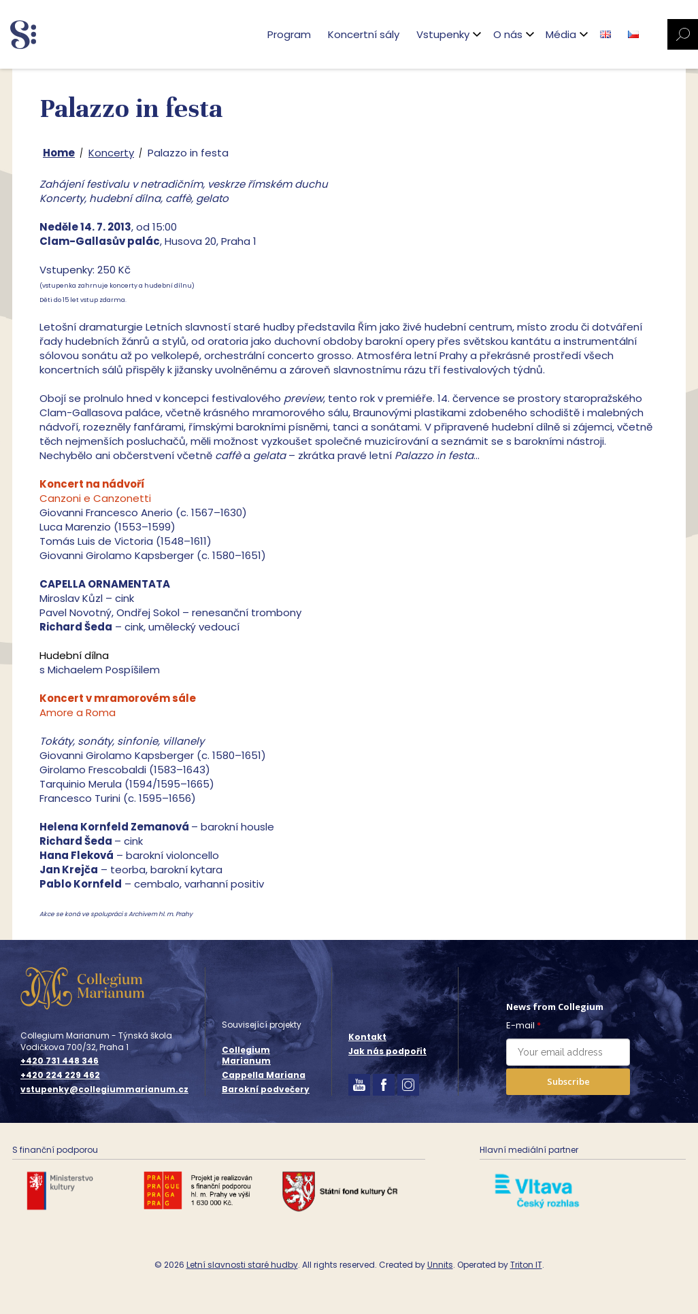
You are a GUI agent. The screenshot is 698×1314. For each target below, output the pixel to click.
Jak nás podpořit (387, 1051)
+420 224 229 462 (60, 1075)
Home (59, 153)
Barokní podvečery (266, 1089)
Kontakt (367, 1037)
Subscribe (568, 1081)
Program (289, 34)
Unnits (440, 1264)
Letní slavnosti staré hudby (242, 1264)
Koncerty (111, 153)
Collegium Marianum (246, 1055)
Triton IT (526, 1264)
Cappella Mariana (263, 1075)
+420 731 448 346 (59, 1061)
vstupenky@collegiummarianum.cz (104, 1089)
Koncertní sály (363, 34)
